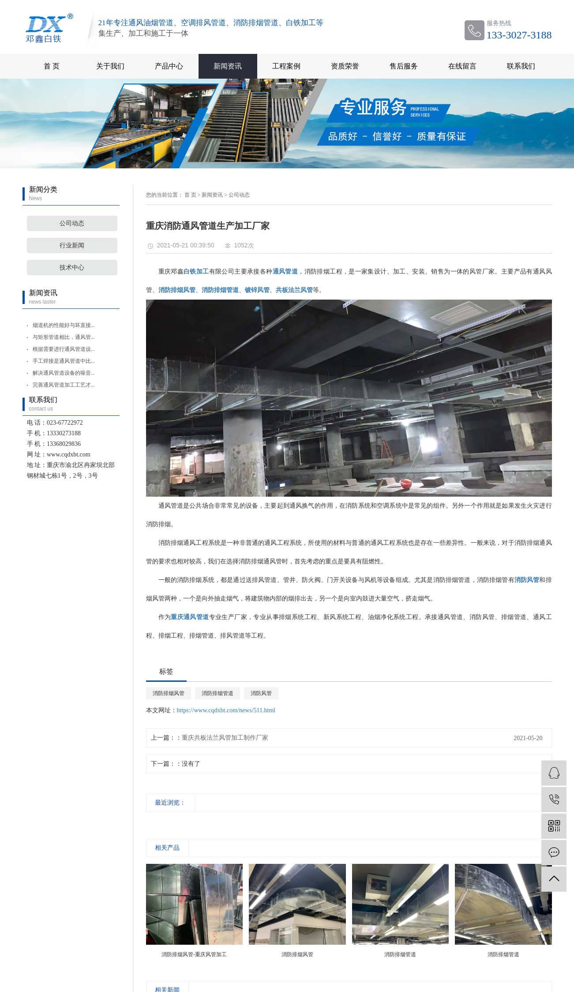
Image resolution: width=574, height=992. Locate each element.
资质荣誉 (345, 66)
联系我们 (521, 66)
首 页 (52, 66)
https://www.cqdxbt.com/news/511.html (226, 710)
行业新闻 (72, 245)
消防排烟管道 (217, 693)
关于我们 (110, 66)
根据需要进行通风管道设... (64, 349)
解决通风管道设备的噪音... (64, 373)
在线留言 (462, 66)
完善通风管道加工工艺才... (64, 385)
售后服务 (404, 66)
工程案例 (286, 66)
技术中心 (72, 267)
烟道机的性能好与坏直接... (64, 325)
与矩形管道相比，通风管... (64, 337)
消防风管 (261, 693)
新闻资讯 (228, 66)
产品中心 (169, 66)
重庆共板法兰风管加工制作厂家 (225, 737)
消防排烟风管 (168, 693)
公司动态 (72, 223)
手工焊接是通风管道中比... (64, 361)
